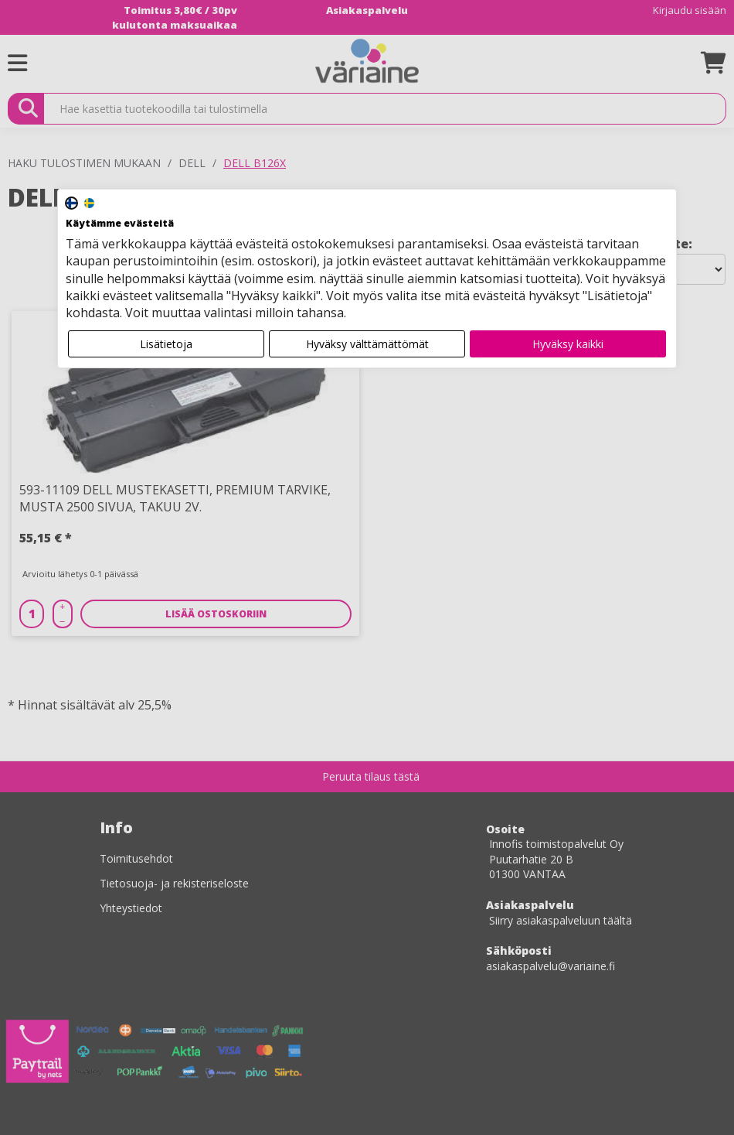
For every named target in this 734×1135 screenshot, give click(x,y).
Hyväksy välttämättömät (367, 344)
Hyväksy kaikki (567, 344)
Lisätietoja (166, 344)
